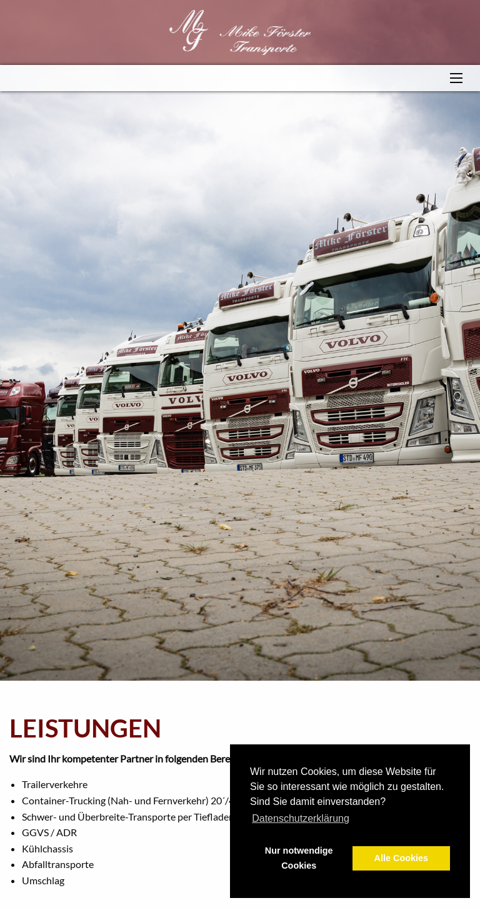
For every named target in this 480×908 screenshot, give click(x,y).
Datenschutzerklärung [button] (300, 818)
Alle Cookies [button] (401, 858)
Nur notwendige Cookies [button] (299, 858)
